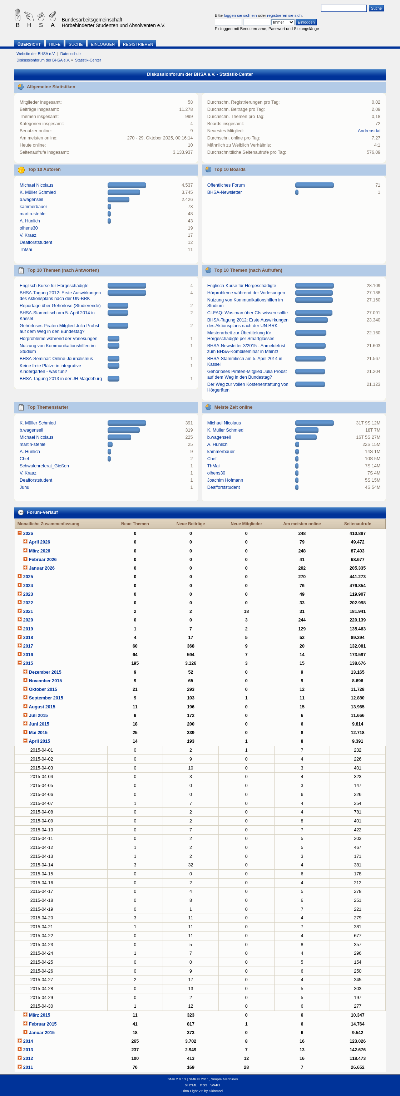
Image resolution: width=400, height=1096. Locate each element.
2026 (28, 533)
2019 (28, 628)
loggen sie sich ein (240, 15)
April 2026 (39, 542)
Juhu (24, 487)
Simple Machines (224, 1079)
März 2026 (39, 551)
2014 (28, 1041)
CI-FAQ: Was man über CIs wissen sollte (247, 312)
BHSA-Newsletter (224, 192)
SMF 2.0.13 (176, 1079)
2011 (28, 1067)
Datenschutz (71, 53)
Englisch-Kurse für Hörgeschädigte (54, 285)
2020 (28, 620)
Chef (24, 458)
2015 (28, 663)
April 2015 (39, 741)
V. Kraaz (28, 235)
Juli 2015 (38, 715)
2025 (28, 576)
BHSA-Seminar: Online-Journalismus (56, 358)
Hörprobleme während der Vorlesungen (59, 338)
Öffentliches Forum (226, 185)
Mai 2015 (38, 732)
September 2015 (46, 698)
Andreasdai (369, 130)
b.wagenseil (31, 199)
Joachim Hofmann (225, 480)
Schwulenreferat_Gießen (44, 465)
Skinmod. (216, 1091)
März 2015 (39, 1015)
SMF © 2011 (199, 1079)
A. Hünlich (30, 220)
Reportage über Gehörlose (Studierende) (60, 305)
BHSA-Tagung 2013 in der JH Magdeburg (61, 378)
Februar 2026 (43, 559)
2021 (28, 611)
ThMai (26, 249)
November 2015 (45, 680)
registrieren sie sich (284, 15)
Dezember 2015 (45, 672)
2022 (28, 602)
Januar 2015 (42, 1032)
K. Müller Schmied (38, 192)
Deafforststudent (36, 242)
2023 (28, 594)
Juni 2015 (39, 724)
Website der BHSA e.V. (35, 53)
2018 (28, 637)
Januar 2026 (42, 568)
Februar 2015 (43, 1024)
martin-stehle (32, 213)
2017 (28, 646)
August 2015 (42, 706)
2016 (28, 654)
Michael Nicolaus (36, 185)
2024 (28, 585)
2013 (28, 1049)
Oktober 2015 (43, 689)
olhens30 (29, 228)
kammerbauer (33, 206)
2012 (28, 1058)
